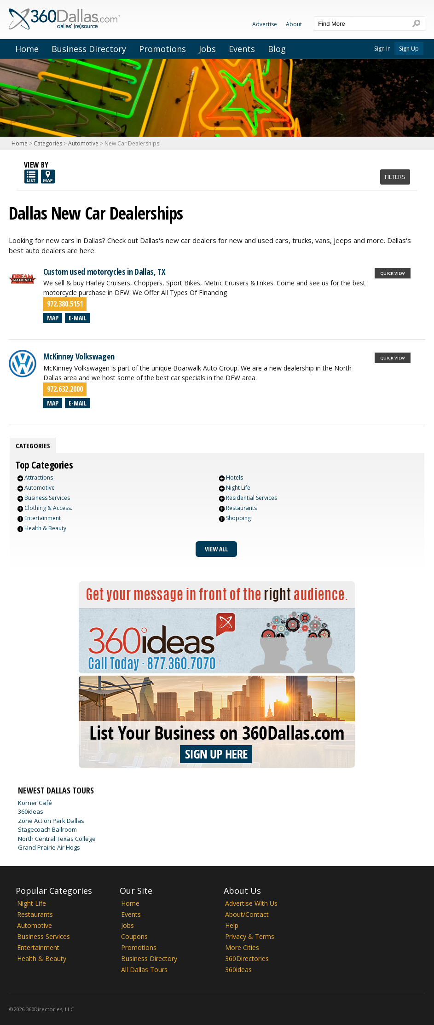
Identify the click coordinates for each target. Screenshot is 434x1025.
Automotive (83, 143)
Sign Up (409, 48)
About (294, 24)
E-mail (78, 317)
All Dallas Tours (144, 969)
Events (242, 48)
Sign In (382, 48)
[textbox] (360, 23)
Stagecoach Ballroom (47, 829)
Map (52, 317)
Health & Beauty (45, 528)
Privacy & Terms (249, 936)
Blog (277, 48)
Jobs (207, 48)
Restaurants (241, 508)
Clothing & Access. (48, 508)
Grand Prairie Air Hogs (49, 847)
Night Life (238, 488)
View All (216, 548)
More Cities (242, 947)
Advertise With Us (251, 903)
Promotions (162, 48)
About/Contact (247, 914)
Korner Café (35, 803)
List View (31, 176)
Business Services (47, 498)
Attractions (38, 477)
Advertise (264, 24)
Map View (48, 176)
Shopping (238, 518)
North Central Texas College (57, 838)
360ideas (30, 811)
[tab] (33, 445)
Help (231, 925)
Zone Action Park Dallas (51, 821)
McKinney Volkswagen (79, 356)
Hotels (234, 477)
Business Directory (89, 48)
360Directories (247, 958)
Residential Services (251, 498)
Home (27, 48)
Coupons (134, 936)
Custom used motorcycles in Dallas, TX (104, 271)
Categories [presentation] (33, 445)
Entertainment (42, 518)
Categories (48, 143)
